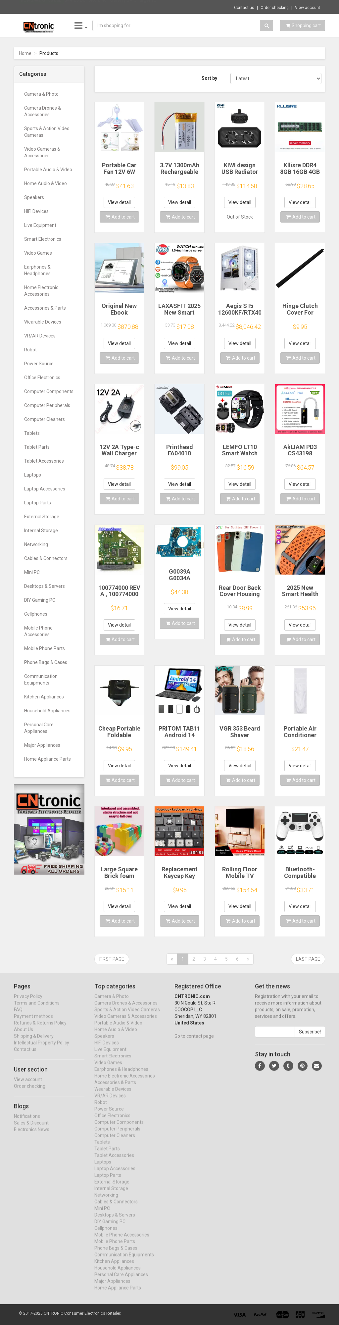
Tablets (32, 433)
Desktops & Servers (44, 586)
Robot (30, 349)
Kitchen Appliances (44, 696)
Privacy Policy (28, 1002)
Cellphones (35, 614)
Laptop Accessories (44, 488)
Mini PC (32, 572)
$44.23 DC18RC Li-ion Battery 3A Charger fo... (112, 6)
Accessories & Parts (45, 308)
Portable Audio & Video (48, 169)
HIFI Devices (36, 211)
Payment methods (33, 1022)
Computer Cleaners (44, 419)
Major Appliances (42, 745)
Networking (36, 544)
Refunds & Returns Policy (40, 1028)
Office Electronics (42, 377)
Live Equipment (40, 225)
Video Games (38, 253)
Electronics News (31, 1135)
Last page (308, 959)
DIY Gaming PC (39, 600)
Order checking (275, 7)
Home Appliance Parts (47, 759)
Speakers (34, 197)
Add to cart (120, 217)
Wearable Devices (42, 322)
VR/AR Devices (40, 335)
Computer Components (48, 391)
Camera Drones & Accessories (42, 111)
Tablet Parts (37, 447)
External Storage (41, 516)
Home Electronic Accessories (41, 291)
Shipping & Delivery (34, 1042)
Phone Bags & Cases (45, 662)
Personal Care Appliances (39, 728)
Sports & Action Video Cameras (47, 132)
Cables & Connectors (46, 558)
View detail (119, 202)
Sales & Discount (31, 1128)
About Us (23, 1035)
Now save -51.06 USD (41, 7)
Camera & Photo (41, 94)
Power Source (39, 363)
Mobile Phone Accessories (38, 631)
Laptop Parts (37, 502)
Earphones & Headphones (37, 270)
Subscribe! (310, 1037)
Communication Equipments (41, 680)
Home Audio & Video (45, 183)
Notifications (27, 1122)
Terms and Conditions (37, 1008)
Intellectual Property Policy (41, 1048)
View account (307, 7)
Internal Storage (41, 530)
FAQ (18, 1015)
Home (25, 53)
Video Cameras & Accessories (42, 152)
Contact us (244, 7)
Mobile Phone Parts (44, 648)
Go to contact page (194, 1042)
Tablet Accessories (44, 461)
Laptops (32, 475)
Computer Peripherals (47, 405)
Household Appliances (47, 710)
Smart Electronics (42, 239)
